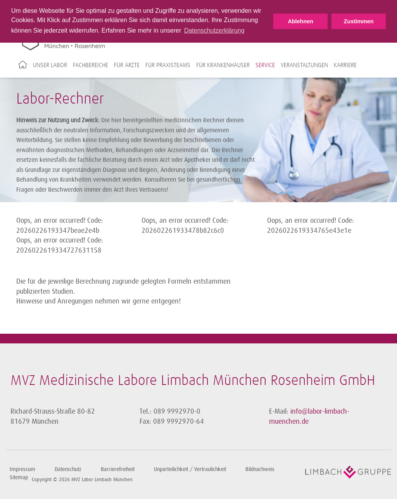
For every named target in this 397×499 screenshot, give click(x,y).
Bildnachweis (259, 469)
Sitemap (19, 477)
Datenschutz (68, 469)
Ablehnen (300, 21)
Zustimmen (359, 21)
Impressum (22, 469)
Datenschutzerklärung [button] (214, 30)
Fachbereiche (90, 65)
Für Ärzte (127, 65)
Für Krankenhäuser (223, 65)
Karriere (345, 65)
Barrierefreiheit (118, 469)
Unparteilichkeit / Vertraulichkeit (190, 469)
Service (265, 65)
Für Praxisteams (167, 65)
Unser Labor (50, 65)
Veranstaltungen (304, 65)
